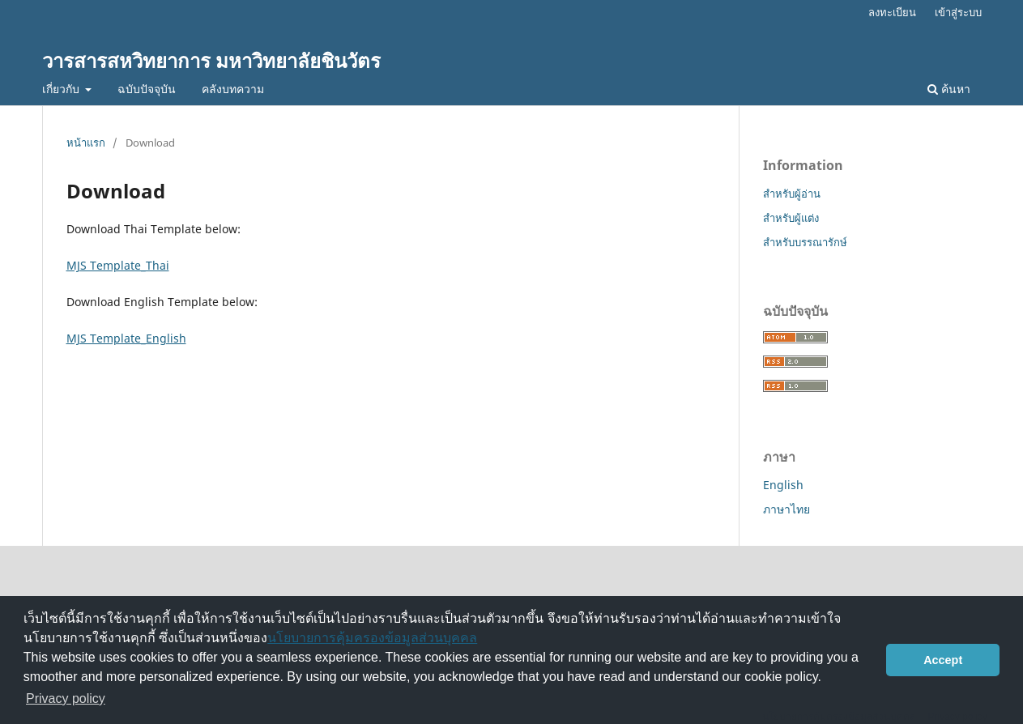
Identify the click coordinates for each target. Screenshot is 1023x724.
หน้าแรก (85, 142)
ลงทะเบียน (892, 12)
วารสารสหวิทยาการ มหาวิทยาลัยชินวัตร (211, 60)
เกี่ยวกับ (62, 88)
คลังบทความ (233, 88)
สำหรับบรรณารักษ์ (805, 242)
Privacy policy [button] (65, 698)
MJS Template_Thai (117, 265)
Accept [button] (942, 660)
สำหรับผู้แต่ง (791, 218)
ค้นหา (948, 88)
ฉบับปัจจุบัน (146, 88)
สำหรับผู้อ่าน (792, 193)
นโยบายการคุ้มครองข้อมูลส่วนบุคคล (372, 638)
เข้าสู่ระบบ (958, 12)
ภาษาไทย (786, 509)
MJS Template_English (126, 338)
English (783, 484)
